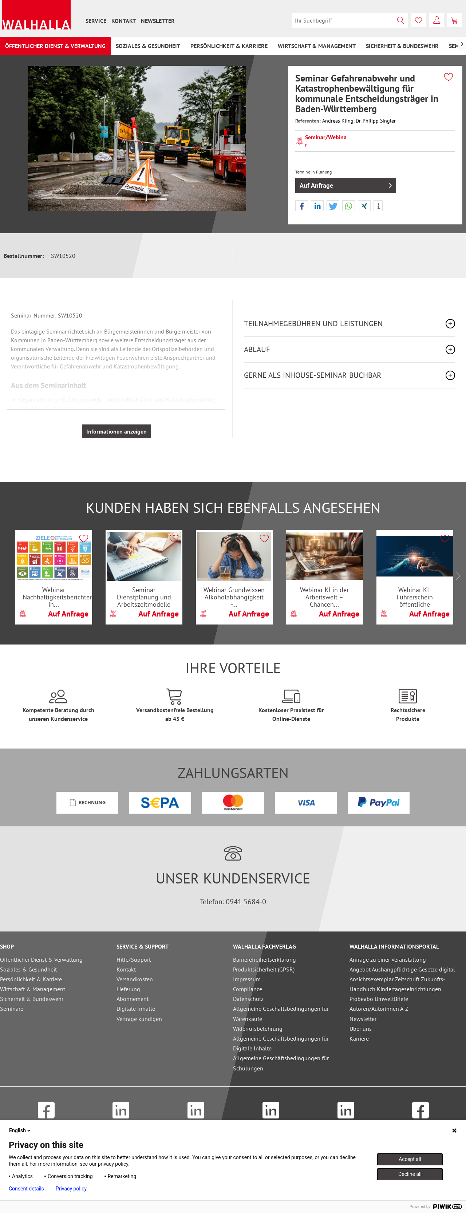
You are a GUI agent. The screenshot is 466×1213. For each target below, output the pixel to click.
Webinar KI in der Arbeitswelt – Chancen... (324, 597)
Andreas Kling (338, 120)
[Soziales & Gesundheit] (148, 46)
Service (96, 20)
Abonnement (132, 998)
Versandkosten (134, 979)
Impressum (247, 979)
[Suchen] (401, 20)
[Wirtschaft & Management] (317, 46)
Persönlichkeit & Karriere (31, 979)
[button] (302, 206)
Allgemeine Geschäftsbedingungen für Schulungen (281, 1063)
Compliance (247, 989)
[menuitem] (96, 20)
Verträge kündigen (139, 1018)
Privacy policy (71, 1189)
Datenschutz (248, 998)
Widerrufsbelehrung (258, 1028)
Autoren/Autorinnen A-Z (379, 1008)
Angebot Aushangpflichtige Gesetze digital (402, 969)
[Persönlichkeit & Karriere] (229, 46)
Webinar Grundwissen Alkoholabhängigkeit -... (234, 597)
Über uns (361, 1028)
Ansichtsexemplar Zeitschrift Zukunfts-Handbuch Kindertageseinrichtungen (397, 984)
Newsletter (158, 20)
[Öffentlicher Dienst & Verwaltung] (55, 46)
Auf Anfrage (345, 184)
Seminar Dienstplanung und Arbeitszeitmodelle (144, 597)
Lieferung (128, 989)
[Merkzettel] (418, 20)
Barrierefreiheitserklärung (264, 959)
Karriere (359, 1038)
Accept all (410, 1159)
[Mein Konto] (436, 20)
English (20, 1130)
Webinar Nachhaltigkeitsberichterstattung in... (57, 597)
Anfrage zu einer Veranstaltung (388, 959)
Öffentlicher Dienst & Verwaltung (41, 959)
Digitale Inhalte (135, 1008)
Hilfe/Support (133, 959)
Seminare (11, 1008)
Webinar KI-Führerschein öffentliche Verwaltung (414, 597)
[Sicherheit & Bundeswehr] (402, 46)
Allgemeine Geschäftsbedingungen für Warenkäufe (281, 1013)
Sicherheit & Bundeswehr (31, 998)
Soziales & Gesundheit (28, 969)
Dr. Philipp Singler (376, 120)
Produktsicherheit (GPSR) (264, 969)
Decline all (410, 1174)
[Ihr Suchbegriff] (350, 20)
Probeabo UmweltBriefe (379, 998)
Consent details (26, 1189)
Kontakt (123, 20)
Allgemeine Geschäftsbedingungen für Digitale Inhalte (281, 1043)
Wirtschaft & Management (32, 989)
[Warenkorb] (454, 20)
